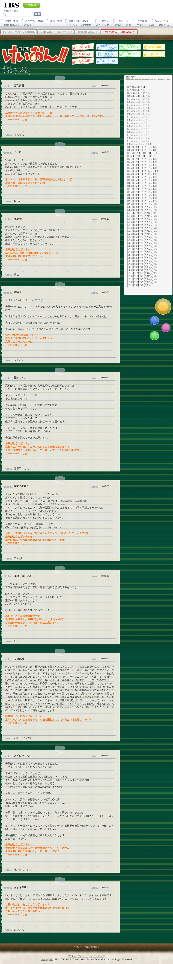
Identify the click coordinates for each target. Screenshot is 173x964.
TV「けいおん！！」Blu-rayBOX (18, 31)
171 (130, 189)
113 (142, 153)
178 (142, 192)
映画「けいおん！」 (87, 31)
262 (136, 243)
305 (155, 267)
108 (142, 149)
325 (155, 279)
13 (139, 92)
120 (154, 156)
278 (142, 252)
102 (136, 146)
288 (142, 258)
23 (139, 98)
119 (148, 156)
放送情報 (82, 61)
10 (144, 89)
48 (139, 113)
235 (155, 225)
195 (155, 201)
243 (142, 231)
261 (130, 243)
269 (148, 246)
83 (139, 134)
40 (149, 107)
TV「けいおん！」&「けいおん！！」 (119, 31)
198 (142, 204)
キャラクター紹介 (154, 47)
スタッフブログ (106, 54)
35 (149, 104)
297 (136, 264)
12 (134, 92)
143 (142, 171)
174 (148, 189)
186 (130, 198)
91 (129, 140)
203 (142, 207)
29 (144, 101)
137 (136, 168)
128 (142, 162)
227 (136, 222)
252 (136, 237)
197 (136, 204)
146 (130, 174)
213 (142, 213)
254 (148, 237)
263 (142, 243)
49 (144, 113)
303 (142, 267)
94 (144, 140)
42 (134, 110)
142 (136, 171)
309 (148, 270)
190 (155, 198)
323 (142, 279)
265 (155, 243)
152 (136, 177)
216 (130, 216)
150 (155, 174)
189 (148, 198)
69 (144, 125)
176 (130, 192)
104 (148, 146)
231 (130, 225)
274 (148, 249)
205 (155, 207)
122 (136, 159)
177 (136, 192)
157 (136, 180)
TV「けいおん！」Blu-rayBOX (55, 31)
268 (142, 246)
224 (148, 219)
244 (148, 231)
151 (130, 177)
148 (142, 174)
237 (136, 228)
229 (148, 222)
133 (142, 165)
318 (142, 276)
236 (130, 228)
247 (136, 234)
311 (130, 273)
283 (142, 255)
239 (148, 228)
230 (155, 222)
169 (148, 186)
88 (139, 137)
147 (136, 174)
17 (134, 95)
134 (148, 165)
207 (136, 210)
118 (142, 156)
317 (136, 276)
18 (139, 95)
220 (155, 216)
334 (148, 285)
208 (142, 210)
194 (148, 201)
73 (139, 128)
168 (142, 186)
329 (148, 282)
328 (142, 282)
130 (155, 162)
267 (136, 246)
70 (149, 125)
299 (148, 264)
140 (155, 168)
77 (134, 131)
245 (155, 231)
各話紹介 (130, 47)
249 (148, 234)
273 (142, 249)
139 (148, 168)
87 (134, 137)
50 (149, 113)
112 (136, 153)
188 (142, 198)
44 (144, 110)
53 (139, 116)
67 (134, 125)
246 (130, 234)
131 (130, 165)
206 (130, 210)
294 (148, 261)
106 (130, 149)
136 (130, 168)
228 (142, 222)
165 (155, 183)
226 (130, 222)
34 (144, 104)
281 (130, 255)
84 (144, 134)
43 (139, 110)
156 (130, 180)
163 (142, 183)
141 (130, 171)
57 (134, 119)
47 (134, 113)
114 (148, 153)
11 (129, 92)
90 (149, 137)
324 (148, 279)
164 (148, 183)
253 (142, 237)
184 (148, 195)
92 (134, 140)
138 (142, 168)
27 (134, 101)
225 (155, 219)
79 (144, 131)
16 (129, 95)
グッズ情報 (154, 54)
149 (148, 174)
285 (155, 255)
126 (130, 162)
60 (149, 119)
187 (136, 198)
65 (149, 122)
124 (148, 159)
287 (136, 258)
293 (142, 261)
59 (144, 119)
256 (130, 240)
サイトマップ (97, 956)
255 (155, 237)
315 (155, 273)
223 (142, 219)
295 (155, 261)
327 (136, 282)
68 (139, 125)
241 (130, 231)
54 (144, 116)
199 (148, 204)
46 (129, 113)
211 (130, 213)
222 (136, 219)
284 (148, 255)
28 (139, 101)
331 (130, 285)
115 (154, 153)
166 (130, 186)
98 (139, 143)
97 (134, 143)
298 (142, 264)
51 (129, 116)
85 (149, 134)
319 (148, 276)
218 (142, 216)
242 (136, 231)
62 (134, 122)
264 (148, 243)
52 (134, 116)
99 (144, 143)
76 (129, 131)
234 (148, 225)
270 (155, 246)
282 (136, 255)
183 (142, 195)
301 (130, 267)
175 (155, 189)
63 (139, 122)
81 (129, 134)
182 (136, 195)
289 (148, 258)
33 (139, 104)
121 (130, 159)
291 (130, 261)
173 (142, 189)
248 (142, 234)
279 (148, 252)
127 (136, 162)
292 (136, 261)
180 (155, 192)
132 (136, 165)
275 (155, 249)
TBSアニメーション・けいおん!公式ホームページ (35, 54)
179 (148, 192)
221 (130, 219)
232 (136, 225)
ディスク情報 (130, 54)
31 (129, 104)
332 (136, 285)
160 (155, 180)
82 (134, 134)
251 (130, 237)
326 (130, 282)
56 (129, 119)
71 (129, 128)
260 (155, 240)
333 (142, 285)
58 (139, 119)
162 (136, 183)
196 (130, 204)
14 (144, 92)
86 (129, 137)
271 (130, 249)
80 (149, 131)
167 (136, 186)
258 (142, 240)
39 (144, 107)
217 (136, 216)
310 (155, 270)
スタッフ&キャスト (106, 47)
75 (149, 128)
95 (149, 140)
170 (155, 186)
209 (148, 210)
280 (155, 252)
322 (136, 279)
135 (155, 165)
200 (155, 204)
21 (129, 98)
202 (136, 207)
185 (155, 195)
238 (142, 228)
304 (148, 267)
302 (136, 267)
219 (148, 216)
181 (130, 195)
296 (130, 264)
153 (142, 177)
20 (149, 95)
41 (129, 110)
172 (136, 189)
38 (139, 107)
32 (134, 104)
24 (144, 98)
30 (149, 101)
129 (148, 162)
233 (142, 225)
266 (130, 246)
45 (149, 110)
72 (134, 128)
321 (130, 279)
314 (148, 273)
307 (136, 270)
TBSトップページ (78, 956)
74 (144, 128)
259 (148, 240)
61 (129, 122)
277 (136, 252)
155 (155, 177)
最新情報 (82, 47)
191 (130, 201)
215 (155, 213)
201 (130, 207)
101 (130, 146)
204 (148, 207)
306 (130, 270)
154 (148, 177)
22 (134, 98)
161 (130, 183)
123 (142, 159)
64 (144, 122)
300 (155, 264)
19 (144, 95)
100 (150, 143)
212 (136, 213)
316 (130, 276)
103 (142, 146)
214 (148, 213)
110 (155, 149)
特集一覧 (106, 61)
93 (139, 140)
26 (129, 101)
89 (144, 137)
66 (129, 125)
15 (149, 92)
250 (155, 234)
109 (148, 149)
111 (130, 153)
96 (129, 143)
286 (130, 258)
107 (136, 149)
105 (155, 146)
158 (142, 180)
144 (148, 171)
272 (136, 249)
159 (148, 180)
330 (155, 282)
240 (155, 228)
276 (130, 252)
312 (136, 273)
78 (139, 131)
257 (136, 240)
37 (134, 107)
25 (149, 98)
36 (129, 107)
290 (155, 258)
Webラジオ (82, 54)
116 (130, 156)
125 (155, 159)
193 (142, 201)
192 (136, 201)
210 (155, 210)
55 (149, 116)
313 (142, 273)
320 (155, 276)
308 (142, 270)
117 (136, 156)
